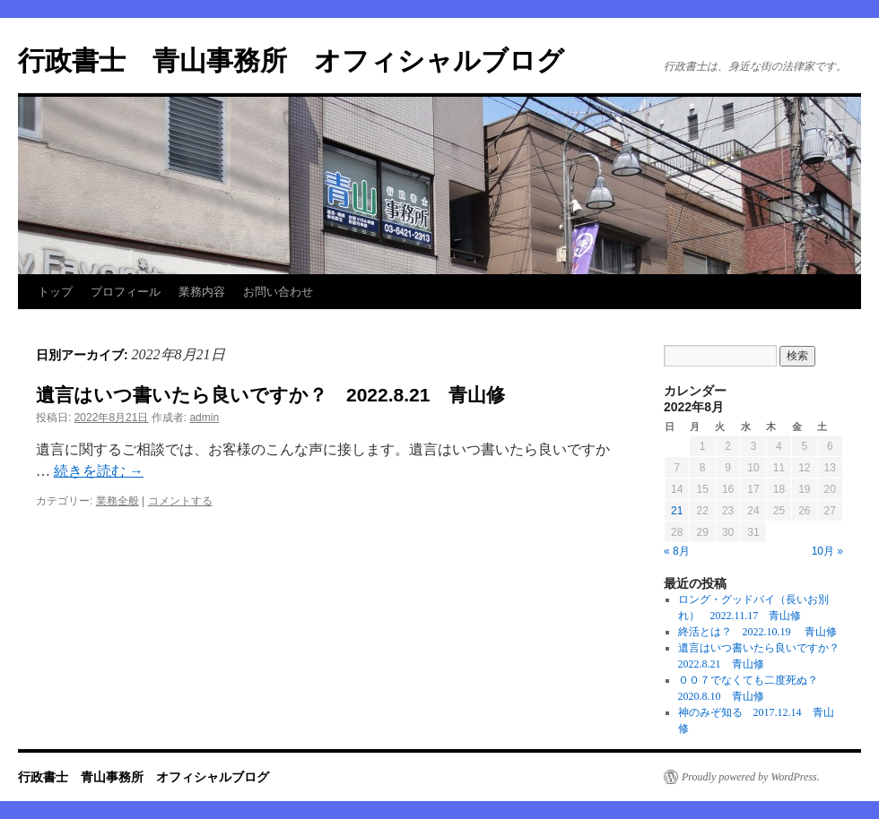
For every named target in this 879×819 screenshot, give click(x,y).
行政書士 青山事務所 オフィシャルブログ (291, 60)
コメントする (180, 501)
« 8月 (677, 551)
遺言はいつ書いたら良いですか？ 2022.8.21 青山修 (270, 394)
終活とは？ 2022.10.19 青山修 (757, 631)
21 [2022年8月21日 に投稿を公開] (677, 510)
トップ (55, 291)
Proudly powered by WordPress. (751, 777)
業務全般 (117, 501)
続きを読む (99, 470)
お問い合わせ (278, 291)
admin (204, 417)
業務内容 (201, 291)
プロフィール (126, 291)
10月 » (827, 551)
